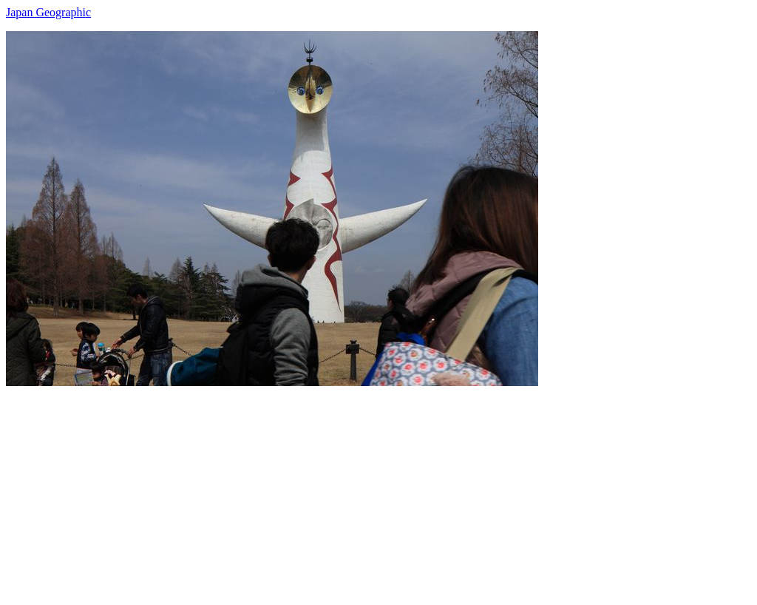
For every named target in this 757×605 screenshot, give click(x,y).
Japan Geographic (48, 12)
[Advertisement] (378, 489)
